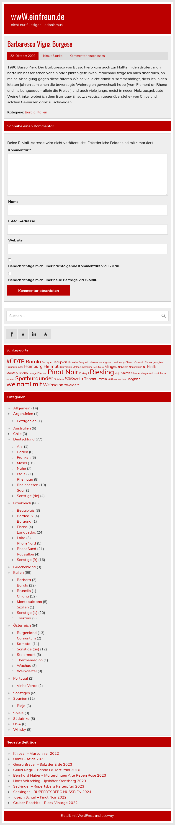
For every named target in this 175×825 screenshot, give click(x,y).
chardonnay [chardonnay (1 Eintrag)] (118, 362)
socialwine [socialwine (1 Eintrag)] (160, 373)
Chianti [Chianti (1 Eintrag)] (130, 362)
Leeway (108, 816)
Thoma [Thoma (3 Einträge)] (90, 379)
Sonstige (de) (28, 495)
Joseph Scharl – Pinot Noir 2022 (40, 797)
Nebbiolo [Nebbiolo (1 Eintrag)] (123, 367)
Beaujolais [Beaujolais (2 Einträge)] (59, 362)
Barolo (30, 112)
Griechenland (24, 567)
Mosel (22, 463)
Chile (17, 433)
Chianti (23, 596)
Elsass (22, 526)
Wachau (24, 665)
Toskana (24, 618)
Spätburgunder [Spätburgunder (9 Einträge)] (34, 378)
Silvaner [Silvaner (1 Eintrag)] (135, 373)
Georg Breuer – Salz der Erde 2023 (42, 764)
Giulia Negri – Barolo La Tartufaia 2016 (46, 769)
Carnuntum (26, 638)
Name (13, 201)
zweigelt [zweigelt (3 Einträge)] (71, 385)
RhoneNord (26, 543)
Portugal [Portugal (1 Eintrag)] (84, 373)
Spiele (18, 713)
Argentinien (23, 413)
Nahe (21, 468)
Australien (22, 428)
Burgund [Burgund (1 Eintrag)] (83, 362)
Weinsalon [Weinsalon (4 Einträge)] (53, 385)
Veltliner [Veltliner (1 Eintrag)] (112, 379)
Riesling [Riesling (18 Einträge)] (102, 372)
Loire (21, 537)
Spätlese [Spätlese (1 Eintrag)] (59, 379)
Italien (42, 112)
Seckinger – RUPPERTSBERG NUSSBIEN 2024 (52, 791)
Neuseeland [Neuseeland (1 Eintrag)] (135, 367)
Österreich (22, 625)
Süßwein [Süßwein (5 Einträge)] (74, 378)
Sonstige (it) (27, 612)
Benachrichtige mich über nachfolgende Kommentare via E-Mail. (64, 266)
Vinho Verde (27, 685)
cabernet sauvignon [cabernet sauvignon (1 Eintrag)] (100, 362)
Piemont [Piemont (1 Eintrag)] (42, 373)
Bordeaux (25, 515)
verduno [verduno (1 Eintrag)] (122, 379)
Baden (22, 452)
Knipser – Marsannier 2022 (36, 753)
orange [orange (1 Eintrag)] (32, 373)
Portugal (20, 678)
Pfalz (21, 473)
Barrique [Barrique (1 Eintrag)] (46, 362)
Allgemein (21, 408)
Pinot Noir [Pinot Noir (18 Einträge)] (63, 372)
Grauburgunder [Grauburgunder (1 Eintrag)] (14, 367)
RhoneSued (26, 548)
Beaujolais (26, 510)
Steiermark (26, 654)
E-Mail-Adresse (21, 221)
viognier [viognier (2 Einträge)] (134, 379)
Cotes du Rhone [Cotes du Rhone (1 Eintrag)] (143, 362)
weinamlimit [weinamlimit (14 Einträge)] (24, 384)
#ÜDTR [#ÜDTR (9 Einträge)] (15, 361)
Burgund (24, 521)
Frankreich (22, 503)
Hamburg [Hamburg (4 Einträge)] (33, 366)
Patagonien (26, 421)
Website (15, 240)
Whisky (19, 729)
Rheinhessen (27, 484)
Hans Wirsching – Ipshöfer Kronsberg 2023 (49, 780)
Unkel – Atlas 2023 (29, 759)
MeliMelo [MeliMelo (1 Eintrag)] (98, 367)
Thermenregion (30, 660)
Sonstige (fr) (27, 559)
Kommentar (19, 150)
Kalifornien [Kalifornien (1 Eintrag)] (65, 367)
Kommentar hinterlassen (87, 56)
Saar (21, 490)
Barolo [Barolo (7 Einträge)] (33, 361)
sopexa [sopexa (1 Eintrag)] (10, 379)
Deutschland (24, 439)
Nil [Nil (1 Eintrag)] (144, 367)
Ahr (20, 446)
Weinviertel (27, 671)
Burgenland (27, 632)
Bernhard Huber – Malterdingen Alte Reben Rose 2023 (59, 775)
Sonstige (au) (28, 649)
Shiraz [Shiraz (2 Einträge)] (125, 373)
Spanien (20, 698)
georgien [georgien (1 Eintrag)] (158, 362)
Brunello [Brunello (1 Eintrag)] (73, 362)
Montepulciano (29, 601)
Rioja (21, 705)
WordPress (85, 816)
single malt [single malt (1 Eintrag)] (147, 373)
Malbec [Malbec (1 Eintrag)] (77, 367)
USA (17, 724)
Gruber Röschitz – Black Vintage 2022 (45, 802)
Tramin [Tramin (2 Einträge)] (102, 379)
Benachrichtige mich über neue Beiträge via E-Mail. (52, 280)
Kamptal (24, 643)
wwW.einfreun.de (37, 16)
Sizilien (23, 607)
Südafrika (21, 718)
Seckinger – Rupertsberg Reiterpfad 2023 (48, 786)
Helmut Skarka (51, 56)
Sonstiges (21, 693)
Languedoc (26, 532)
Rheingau (25, 479)
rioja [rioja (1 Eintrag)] (117, 373)
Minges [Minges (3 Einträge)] (111, 366)
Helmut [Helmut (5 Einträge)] (51, 366)
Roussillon (25, 554)
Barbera (24, 579)
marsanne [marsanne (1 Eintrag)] (87, 367)
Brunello (24, 590)
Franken (24, 457)
